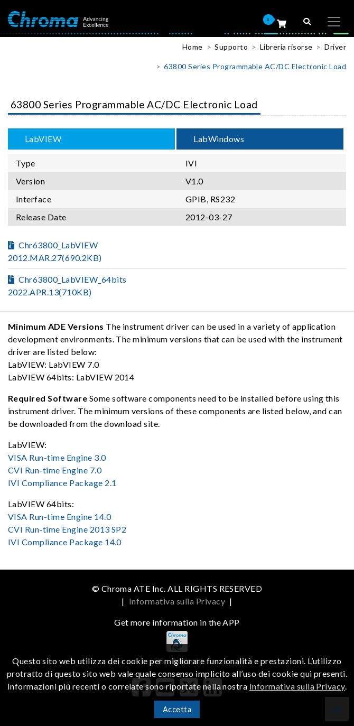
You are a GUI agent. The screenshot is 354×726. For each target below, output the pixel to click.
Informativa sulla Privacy (177, 601)
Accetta (177, 709)
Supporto (231, 46)
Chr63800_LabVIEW (55, 251)
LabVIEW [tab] (43, 139)
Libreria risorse (286, 46)
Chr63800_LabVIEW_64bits (67, 285)
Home (192, 46)
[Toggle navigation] (334, 21)
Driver (335, 46)
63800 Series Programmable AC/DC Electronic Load (255, 66)
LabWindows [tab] (218, 139)
